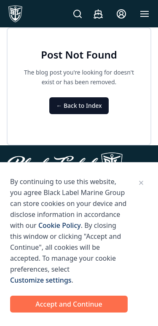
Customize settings (41, 280)
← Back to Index (79, 106)
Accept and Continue (68, 304)
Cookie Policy (59, 225)
